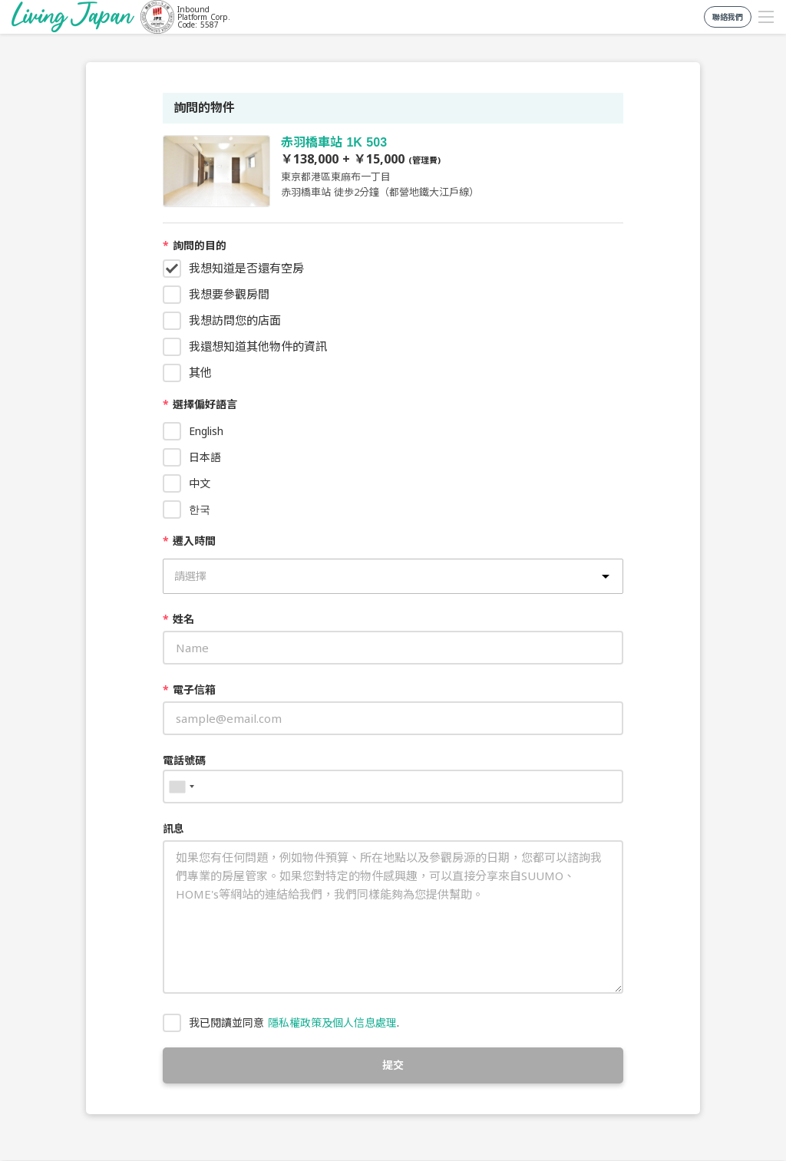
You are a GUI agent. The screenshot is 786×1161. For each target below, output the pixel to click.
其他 (200, 372)
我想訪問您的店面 (235, 320)
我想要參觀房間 (229, 294)
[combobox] (181, 786)
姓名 (178, 619)
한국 (199, 509)
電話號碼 (184, 760)
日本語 (205, 457)
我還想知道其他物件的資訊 (258, 346)
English (206, 431)
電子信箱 (189, 689)
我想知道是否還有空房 (246, 267)
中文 (199, 483)
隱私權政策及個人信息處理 (332, 1022)
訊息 (173, 828)
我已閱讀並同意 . (294, 1022)
